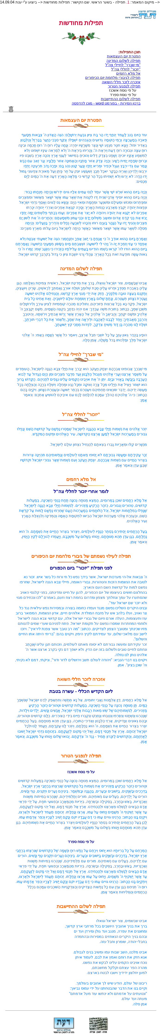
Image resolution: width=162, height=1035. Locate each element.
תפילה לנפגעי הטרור (124, 86)
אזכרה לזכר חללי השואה (121, 82)
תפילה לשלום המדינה (123, 61)
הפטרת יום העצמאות (123, 56)
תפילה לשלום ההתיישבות (120, 99)
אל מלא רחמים (128, 73)
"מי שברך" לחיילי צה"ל (122, 65)
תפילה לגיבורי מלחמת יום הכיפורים (112, 78)
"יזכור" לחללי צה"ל (125, 69)
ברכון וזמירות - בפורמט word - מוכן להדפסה (106, 103)
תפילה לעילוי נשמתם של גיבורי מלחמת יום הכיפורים (81, 562)
